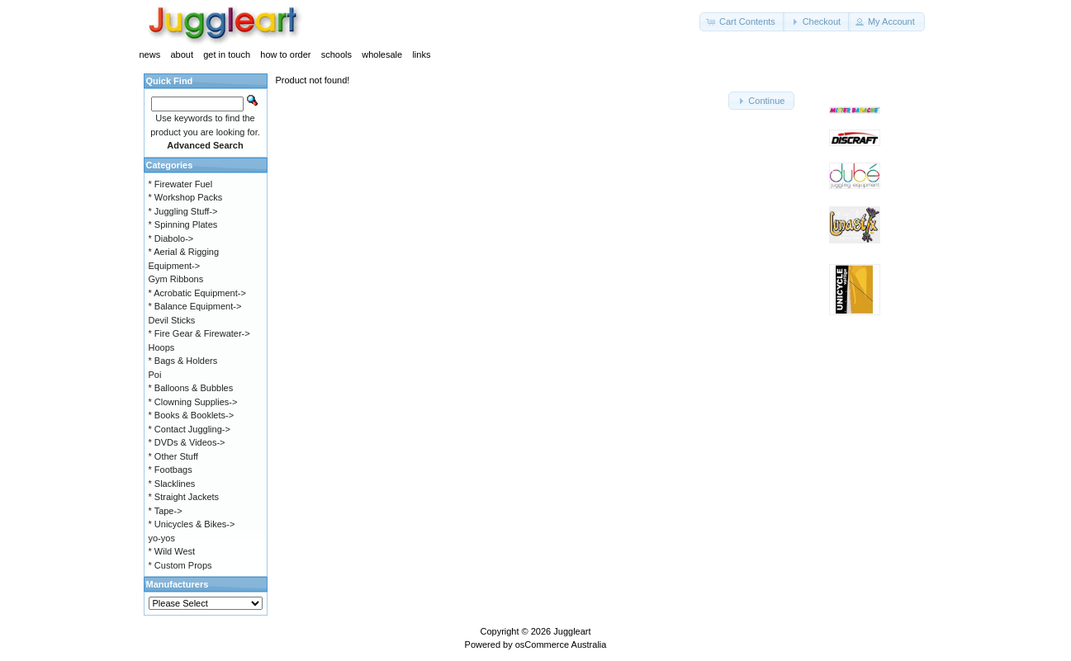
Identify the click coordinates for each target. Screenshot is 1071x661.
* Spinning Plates (183, 224)
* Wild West (172, 551)
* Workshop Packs (186, 197)
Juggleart (571, 631)
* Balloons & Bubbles (191, 388)
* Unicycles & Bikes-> (192, 524)
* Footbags (170, 470)
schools (336, 54)
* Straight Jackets (184, 497)
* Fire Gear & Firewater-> (199, 333)
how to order (285, 54)
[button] (742, 21)
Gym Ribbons (176, 279)
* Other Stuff (173, 456)
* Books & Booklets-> (192, 415)
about (181, 54)
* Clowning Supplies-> (193, 402)
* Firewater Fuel (181, 184)
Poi (155, 375)
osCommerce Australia (561, 644)
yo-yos (162, 538)
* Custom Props (180, 565)
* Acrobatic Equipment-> (197, 293)
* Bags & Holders (183, 361)
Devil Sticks (172, 320)
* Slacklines (172, 484)
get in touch (226, 54)
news (150, 54)
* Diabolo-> (171, 238)
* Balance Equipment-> (195, 306)
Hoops (162, 347)
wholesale (382, 54)
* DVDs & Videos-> (187, 442)
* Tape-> (165, 511)
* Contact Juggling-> (189, 429)
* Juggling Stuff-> (183, 211)
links (421, 54)
